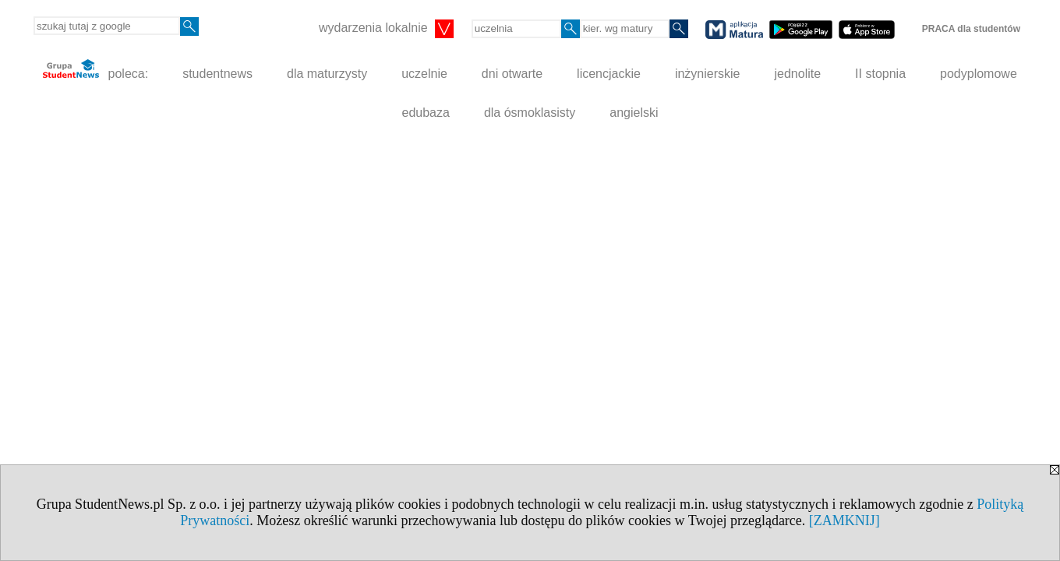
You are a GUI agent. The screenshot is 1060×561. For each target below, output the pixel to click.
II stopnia (880, 73)
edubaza (425, 112)
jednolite (798, 73)
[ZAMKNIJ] (844, 520)
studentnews (217, 73)
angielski (634, 112)
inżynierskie (707, 73)
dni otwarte (512, 73)
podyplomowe (978, 73)
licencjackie (609, 73)
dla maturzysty (327, 73)
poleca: (95, 69)
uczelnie (424, 73)
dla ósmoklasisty (529, 112)
